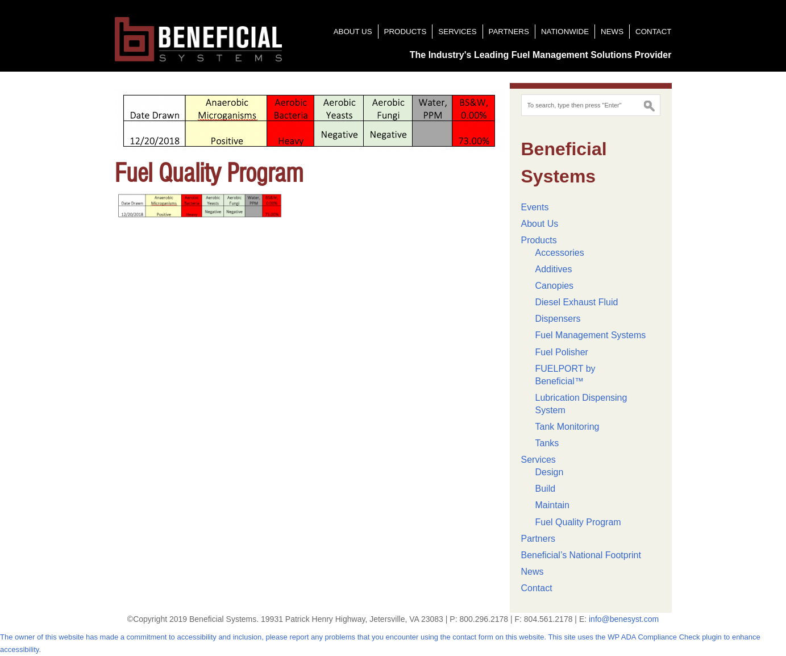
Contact (653, 31)
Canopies (554, 285)
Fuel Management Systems (590, 335)
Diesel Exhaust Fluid (576, 302)
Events (535, 207)
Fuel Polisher (561, 352)
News (612, 31)
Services (457, 31)
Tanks (547, 443)
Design (549, 472)
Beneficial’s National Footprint (581, 555)
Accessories (559, 253)
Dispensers (558, 318)
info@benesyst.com (624, 619)
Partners (509, 31)
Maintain (552, 505)
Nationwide (565, 31)
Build (545, 488)
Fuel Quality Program (578, 522)
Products (405, 31)
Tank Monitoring (567, 426)
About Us (353, 31)
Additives (553, 269)
